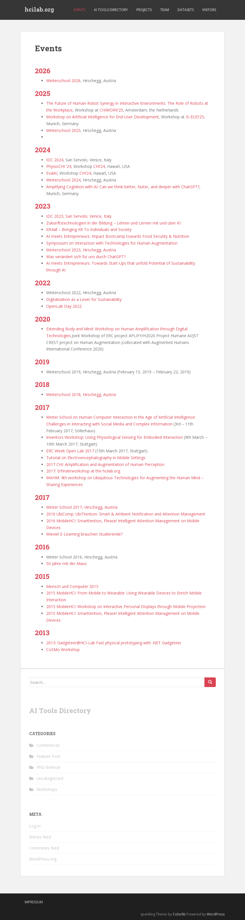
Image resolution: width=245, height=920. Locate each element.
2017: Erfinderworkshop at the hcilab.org (83, 471)
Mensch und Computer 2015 (72, 586)
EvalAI (51, 173)
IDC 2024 (54, 159)
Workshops (47, 789)
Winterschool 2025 (63, 130)
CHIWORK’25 (111, 110)
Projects (144, 9)
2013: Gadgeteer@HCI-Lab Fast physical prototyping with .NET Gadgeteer (113, 642)
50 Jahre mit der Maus (66, 563)
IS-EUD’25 (195, 116)
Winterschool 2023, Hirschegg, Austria (81, 250)
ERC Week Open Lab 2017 (70, 450)
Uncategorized (50, 778)
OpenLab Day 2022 (64, 306)
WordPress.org (42, 859)
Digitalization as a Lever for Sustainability (84, 299)
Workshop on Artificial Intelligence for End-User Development (102, 116)
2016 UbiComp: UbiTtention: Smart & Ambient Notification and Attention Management (125, 514)
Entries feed (40, 837)
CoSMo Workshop (63, 649)
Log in (35, 826)
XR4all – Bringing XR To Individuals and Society (89, 229)
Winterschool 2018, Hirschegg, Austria (81, 394)
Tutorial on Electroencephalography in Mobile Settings (95, 457)
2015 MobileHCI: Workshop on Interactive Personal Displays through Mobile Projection (126, 606)
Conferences (48, 745)
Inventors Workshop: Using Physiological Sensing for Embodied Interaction (114, 437)
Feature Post (48, 756)
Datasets (186, 9)
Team (164, 9)
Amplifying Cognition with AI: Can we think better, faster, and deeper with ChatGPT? (122, 186)
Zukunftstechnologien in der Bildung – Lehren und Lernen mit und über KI (113, 223)
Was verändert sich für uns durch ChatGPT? (86, 256)
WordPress (216, 914)
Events (79, 9)
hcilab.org (39, 10)
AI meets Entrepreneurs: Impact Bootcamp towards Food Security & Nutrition (117, 236)
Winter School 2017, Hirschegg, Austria (81, 507)
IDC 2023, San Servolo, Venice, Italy (78, 216)
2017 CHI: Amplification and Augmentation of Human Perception (105, 464)
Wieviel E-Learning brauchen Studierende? (84, 534)
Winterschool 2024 (63, 180)
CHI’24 (99, 166)
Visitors (209, 9)
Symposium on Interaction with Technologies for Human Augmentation (112, 243)
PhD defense (48, 767)
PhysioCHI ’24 (58, 166)
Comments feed (44, 848)
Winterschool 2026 (63, 80)
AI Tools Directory (111, 9)
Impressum (34, 902)
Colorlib (179, 914)
